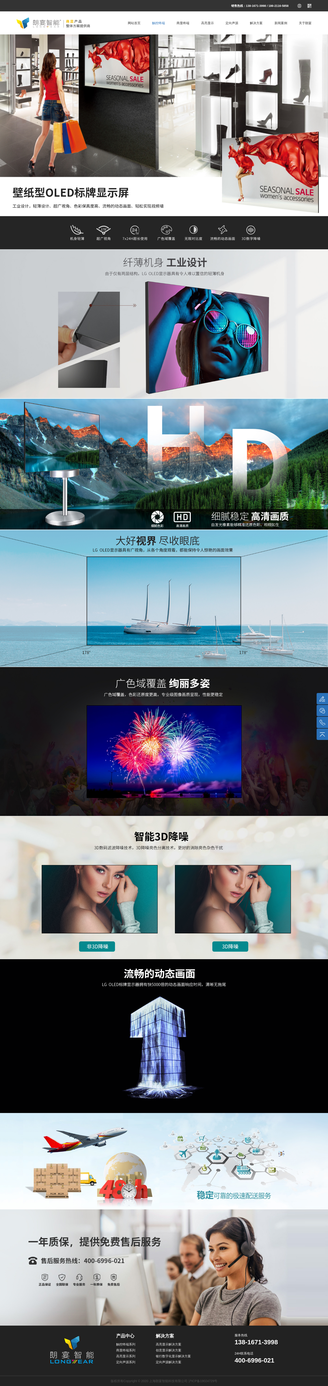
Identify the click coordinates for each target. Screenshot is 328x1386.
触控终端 (158, 23)
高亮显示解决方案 (168, 1344)
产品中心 (125, 1335)
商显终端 (183, 23)
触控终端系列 (125, 1344)
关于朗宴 (305, 23)
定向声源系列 (125, 1362)
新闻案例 (280, 23)
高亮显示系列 (125, 1356)
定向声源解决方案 (168, 1362)
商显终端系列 (125, 1350)
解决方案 (256, 23)
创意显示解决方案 (168, 1350)
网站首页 (134, 23)
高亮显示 (207, 23)
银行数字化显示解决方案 (173, 1356)
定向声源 (232, 23)
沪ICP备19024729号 (203, 1381)
